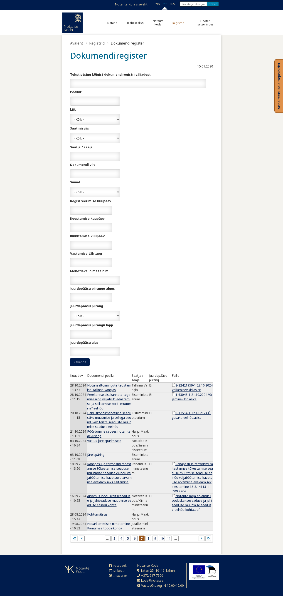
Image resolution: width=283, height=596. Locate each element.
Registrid (178, 23)
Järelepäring (95, 454)
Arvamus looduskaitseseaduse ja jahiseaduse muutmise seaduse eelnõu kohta (109, 500)
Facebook (118, 565)
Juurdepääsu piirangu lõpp (91, 325)
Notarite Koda (158, 22)
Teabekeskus (135, 23)
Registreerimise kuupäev (90, 201)
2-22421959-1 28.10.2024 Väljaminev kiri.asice (192, 387)
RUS (172, 4)
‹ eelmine (81, 538)
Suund (75, 182)
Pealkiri (76, 92)
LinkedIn (117, 570)
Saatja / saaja (81, 147)
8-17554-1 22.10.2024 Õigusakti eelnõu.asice (191, 415)
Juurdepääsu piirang (86, 306)
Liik (73, 109)
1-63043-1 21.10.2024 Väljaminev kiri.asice (192, 396)
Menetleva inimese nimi (89, 271)
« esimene (75, 538)
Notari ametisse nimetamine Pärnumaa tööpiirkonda (108, 525)
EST (164, 4)
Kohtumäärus (97, 514)
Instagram (118, 575)
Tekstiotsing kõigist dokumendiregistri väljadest (110, 74)
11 (169, 538)
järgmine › (201, 538)
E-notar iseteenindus (205, 22)
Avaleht (76, 43)
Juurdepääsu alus (84, 342)
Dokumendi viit (82, 164)
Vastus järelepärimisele (104, 441)
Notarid (112, 23)
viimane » (208, 538)
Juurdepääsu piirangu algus (92, 288)
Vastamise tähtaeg (86, 253)
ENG (157, 4)
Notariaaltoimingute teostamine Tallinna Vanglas (109, 387)
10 (162, 538)
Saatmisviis (79, 128)
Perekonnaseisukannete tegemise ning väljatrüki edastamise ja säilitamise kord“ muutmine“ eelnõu (109, 401)
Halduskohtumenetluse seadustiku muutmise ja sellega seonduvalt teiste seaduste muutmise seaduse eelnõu (109, 420)
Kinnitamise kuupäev (87, 236)
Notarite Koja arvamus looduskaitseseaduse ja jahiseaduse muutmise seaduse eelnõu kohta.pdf (192, 503)
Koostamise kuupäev (87, 218)
